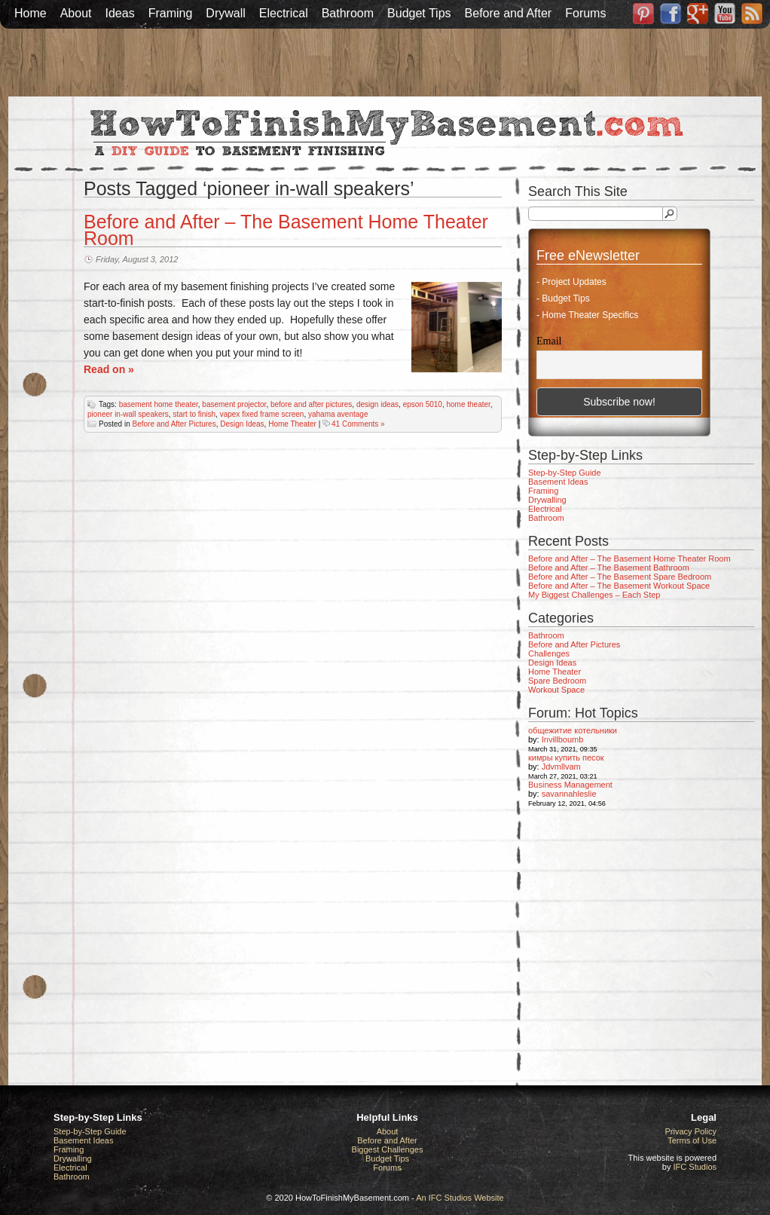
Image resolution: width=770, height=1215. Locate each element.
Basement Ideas (558, 481)
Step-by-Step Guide (564, 472)
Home (30, 13)
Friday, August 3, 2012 (137, 259)
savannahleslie (569, 793)
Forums (585, 13)
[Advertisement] (385, 62)
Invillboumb (563, 739)
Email (548, 341)
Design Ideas (242, 424)
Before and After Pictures (173, 424)
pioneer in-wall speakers (128, 414)
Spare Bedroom (557, 680)
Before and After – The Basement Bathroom (608, 567)
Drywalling (547, 499)
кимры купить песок (566, 757)
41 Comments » (358, 424)
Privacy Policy (691, 1131)
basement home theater (158, 404)
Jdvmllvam (561, 766)
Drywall (225, 13)
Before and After (508, 13)
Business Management (570, 784)
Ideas (120, 13)
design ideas (377, 404)
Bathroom (348, 13)
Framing (170, 13)
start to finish (194, 414)
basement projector (234, 404)
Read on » (109, 369)
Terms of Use (692, 1140)
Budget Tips (419, 13)
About (76, 13)
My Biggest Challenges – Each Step (594, 594)
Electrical (283, 13)
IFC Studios (695, 1166)
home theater (468, 404)
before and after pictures (311, 404)
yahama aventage (338, 414)
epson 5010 (422, 404)
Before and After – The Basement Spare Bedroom (619, 576)
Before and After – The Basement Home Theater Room (286, 230)
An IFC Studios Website (460, 1197)
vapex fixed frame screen (262, 414)
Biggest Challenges (387, 1149)
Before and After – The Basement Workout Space (619, 585)
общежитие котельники (572, 730)
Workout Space (556, 689)
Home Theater (292, 424)
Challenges (549, 653)
